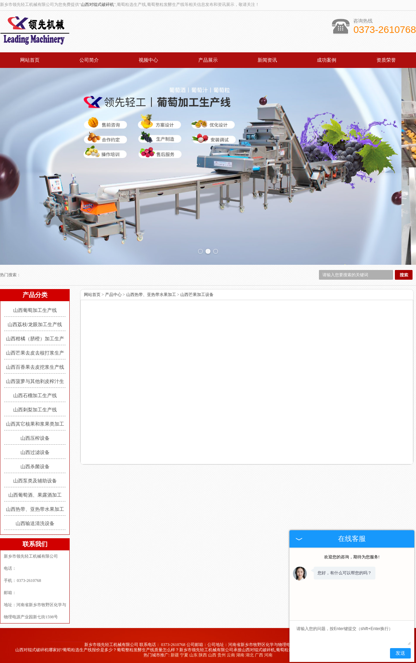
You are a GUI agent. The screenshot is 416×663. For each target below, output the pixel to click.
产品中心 (113, 294)
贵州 (221, 655)
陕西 (203, 655)
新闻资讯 (267, 60)
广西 (259, 655)
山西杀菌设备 (35, 466)
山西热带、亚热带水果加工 (35, 509)
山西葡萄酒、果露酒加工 (35, 495)
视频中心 (148, 60)
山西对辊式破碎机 (97, 4)
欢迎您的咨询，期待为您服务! (352, 557)
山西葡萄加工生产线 (35, 310)
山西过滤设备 (35, 452)
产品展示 (208, 60)
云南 (231, 655)
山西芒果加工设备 (197, 294)
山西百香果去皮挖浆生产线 (35, 367)
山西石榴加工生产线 (35, 395)
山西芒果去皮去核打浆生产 (35, 353)
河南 (268, 655)
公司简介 (89, 60)
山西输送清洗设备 (35, 523)
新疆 (175, 655)
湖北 (249, 655)
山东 (193, 655)
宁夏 (184, 655)
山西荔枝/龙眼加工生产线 (35, 324)
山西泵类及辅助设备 (35, 480)
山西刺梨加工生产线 (35, 409)
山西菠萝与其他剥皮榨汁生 (35, 381)
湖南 (240, 655)
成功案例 (326, 60)
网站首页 (30, 60)
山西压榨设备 (35, 438)
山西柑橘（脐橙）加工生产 (35, 338)
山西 (212, 655)
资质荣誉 (386, 60)
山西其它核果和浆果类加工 (35, 424)
